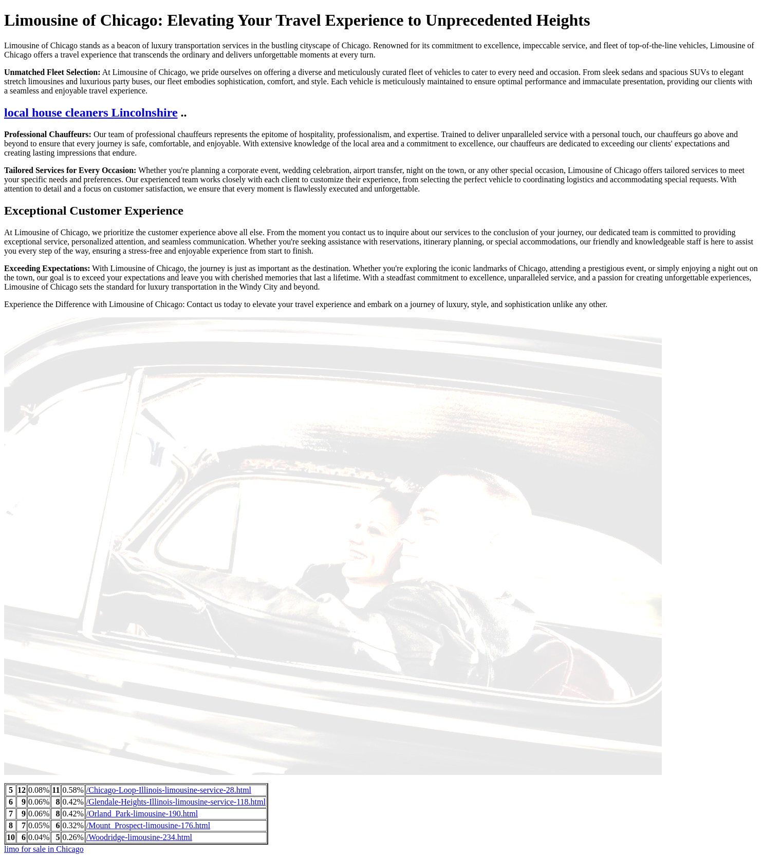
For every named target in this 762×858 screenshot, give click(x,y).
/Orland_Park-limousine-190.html (142, 813)
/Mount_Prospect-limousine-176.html (148, 825)
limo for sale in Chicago (44, 849)
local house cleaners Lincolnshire (91, 112)
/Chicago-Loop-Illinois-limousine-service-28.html (168, 790)
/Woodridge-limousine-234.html (139, 837)
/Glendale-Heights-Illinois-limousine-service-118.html (176, 801)
